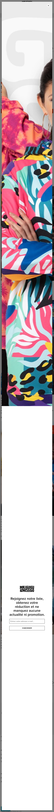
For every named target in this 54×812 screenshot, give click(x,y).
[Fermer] (48, 5)
